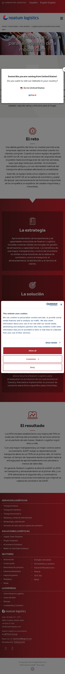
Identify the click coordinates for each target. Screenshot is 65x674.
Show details (51, 342)
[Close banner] (61, 304)
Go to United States (32, 88)
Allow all (32, 351)
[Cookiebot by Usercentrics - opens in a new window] (46, 304)
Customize (32, 359)
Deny (32, 367)
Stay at (32, 95)
